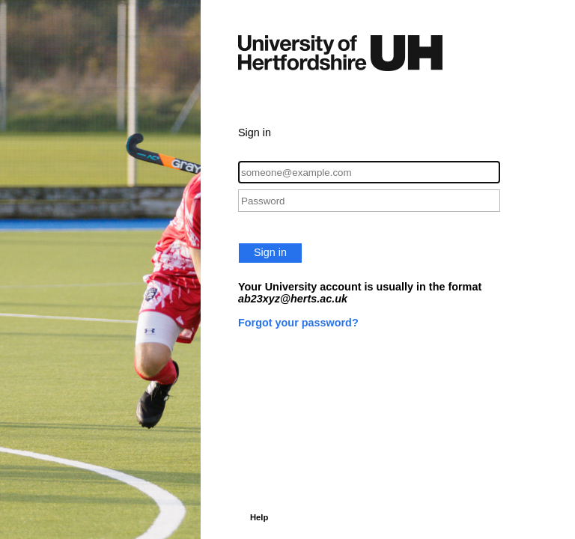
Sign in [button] (270, 252)
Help (259, 517)
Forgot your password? (298, 323)
